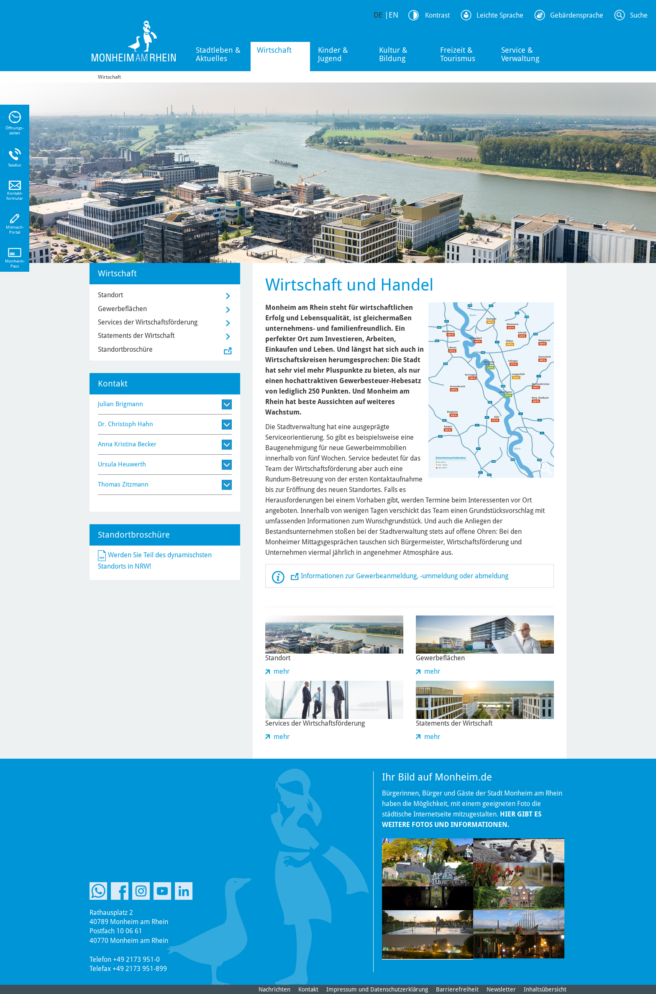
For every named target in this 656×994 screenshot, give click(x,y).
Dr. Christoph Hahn (125, 424)
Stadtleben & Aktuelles (218, 54)
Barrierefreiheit (457, 989)
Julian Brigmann (120, 404)
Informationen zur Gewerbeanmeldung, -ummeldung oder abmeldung (404, 576)
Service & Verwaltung (520, 54)
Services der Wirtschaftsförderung (147, 322)
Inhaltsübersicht (545, 989)
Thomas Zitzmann (123, 484)
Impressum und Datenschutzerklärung (377, 989)
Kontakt (308, 989)
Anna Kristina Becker (127, 444)
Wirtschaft (274, 50)
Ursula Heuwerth (122, 464)
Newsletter (501, 989)
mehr (282, 671)
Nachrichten (274, 989)
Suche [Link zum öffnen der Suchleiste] (639, 15)
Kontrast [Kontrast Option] (437, 15)
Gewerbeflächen (122, 309)
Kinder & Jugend (333, 54)
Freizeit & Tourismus (457, 54)
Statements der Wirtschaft (136, 336)
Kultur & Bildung (393, 54)
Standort (110, 295)
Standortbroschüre (125, 349)
